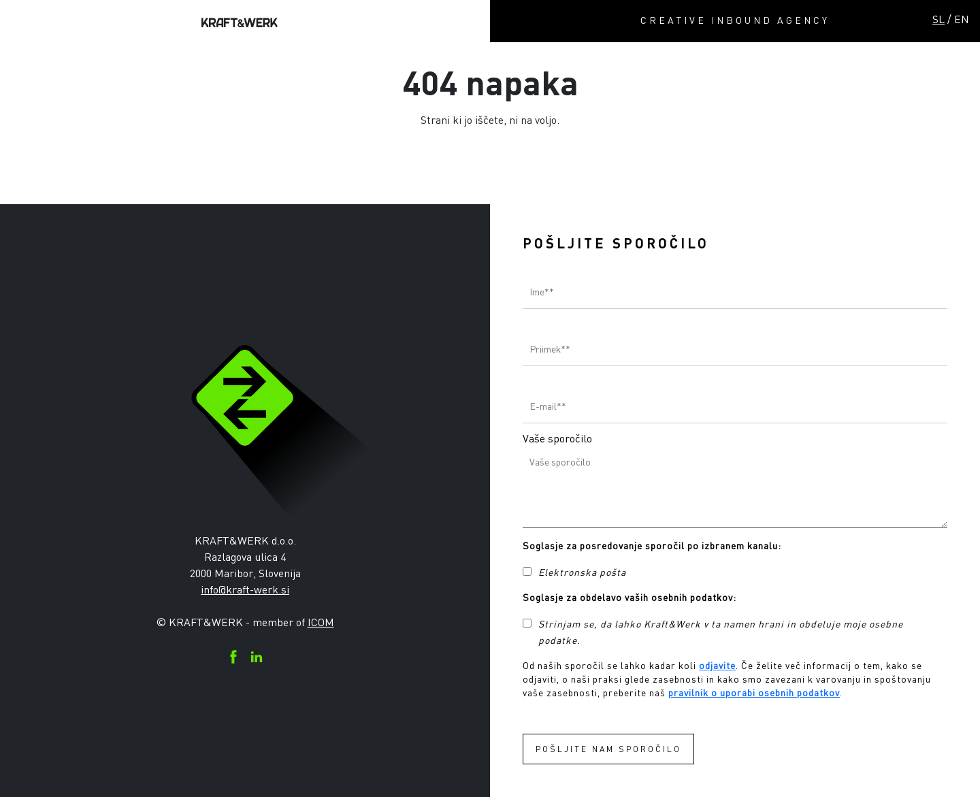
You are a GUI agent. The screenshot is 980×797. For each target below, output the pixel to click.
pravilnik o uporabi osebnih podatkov (754, 692)
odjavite (717, 665)
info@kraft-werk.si (245, 589)
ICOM (321, 622)
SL (938, 19)
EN (961, 19)
